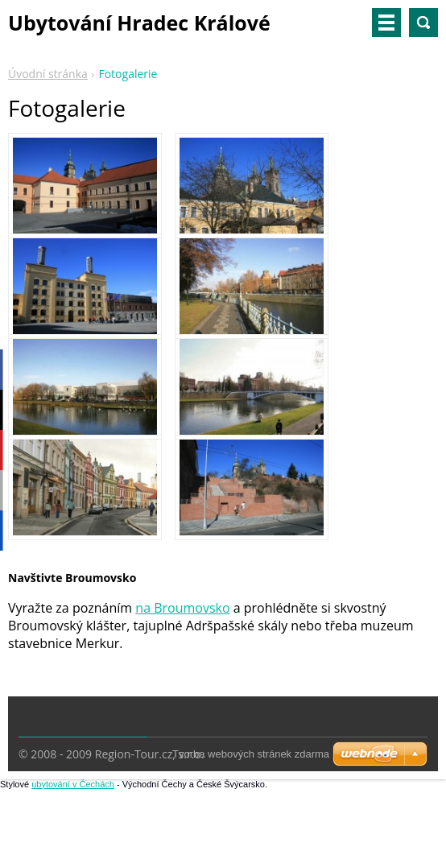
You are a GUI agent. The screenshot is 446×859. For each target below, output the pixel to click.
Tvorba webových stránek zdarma (250, 754)
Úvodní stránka (48, 73)
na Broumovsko (182, 608)
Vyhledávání (423, 22)
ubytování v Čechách (72, 784)
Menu (386, 22)
